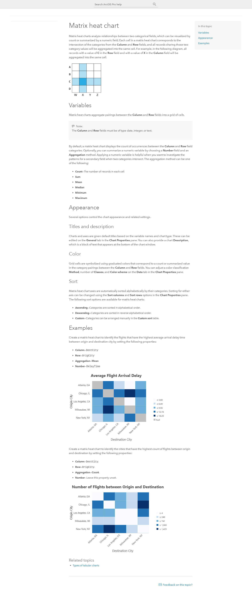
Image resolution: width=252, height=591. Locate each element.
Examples (203, 43)
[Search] (154, 4)
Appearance (205, 37)
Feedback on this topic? (177, 584)
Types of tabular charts (86, 565)
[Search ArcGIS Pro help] (123, 4)
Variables (203, 32)
